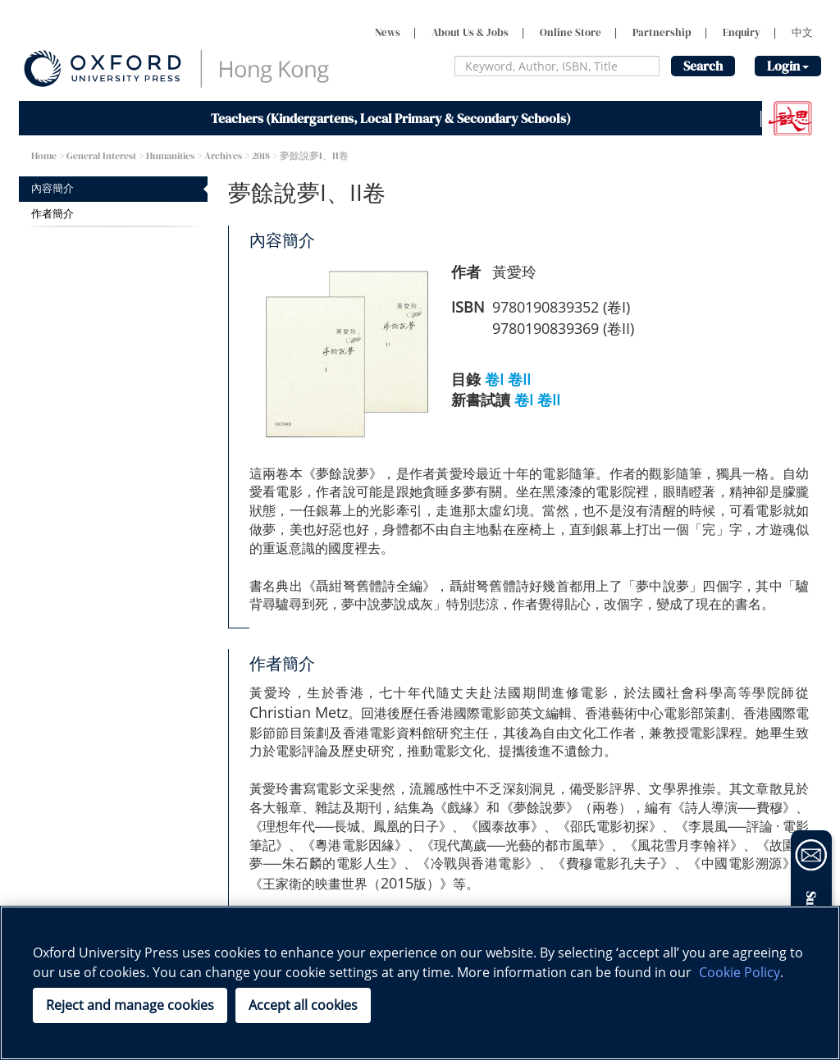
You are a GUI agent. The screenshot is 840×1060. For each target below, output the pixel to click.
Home (44, 155)
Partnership (662, 32)
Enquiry (741, 32)
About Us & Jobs (470, 32)
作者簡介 (52, 214)
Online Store (570, 32)
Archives (223, 155)
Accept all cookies (303, 1005)
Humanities (170, 155)
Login (788, 66)
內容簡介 (52, 188)
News (387, 32)
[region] (420, 983)
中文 (802, 32)
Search (703, 66)
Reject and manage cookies (130, 1005)
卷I (494, 379)
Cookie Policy (739, 972)
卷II (519, 379)
